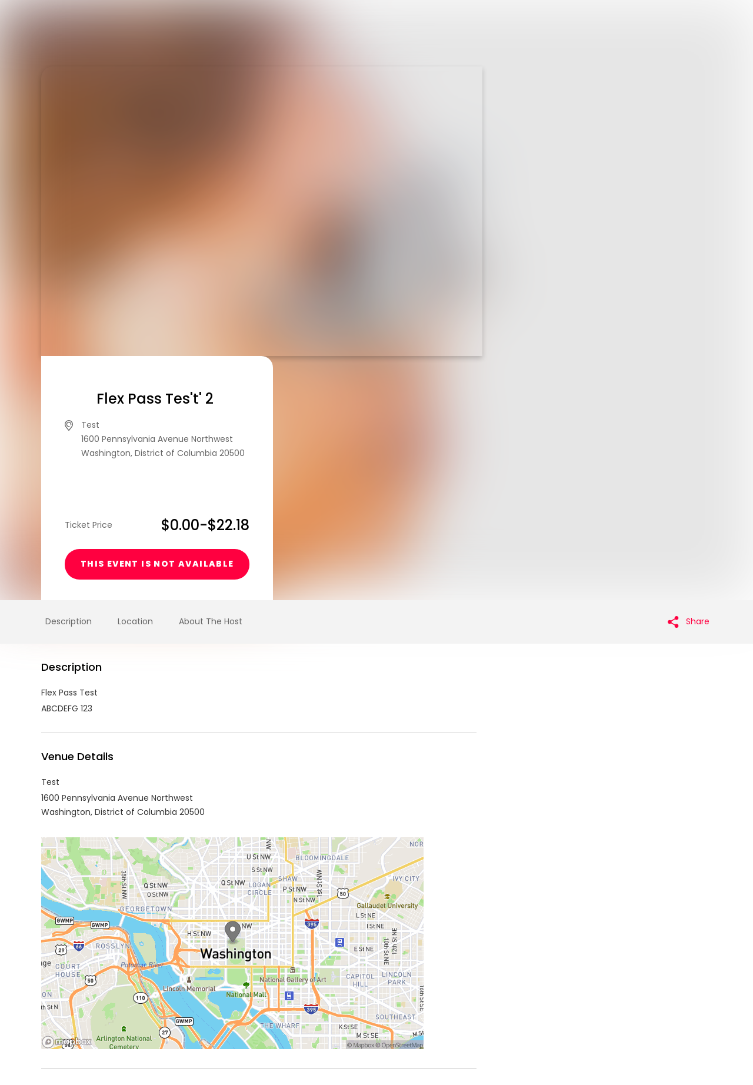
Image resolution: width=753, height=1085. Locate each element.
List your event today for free (450, 981)
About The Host (210, 377)
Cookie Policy (541, 995)
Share (688, 377)
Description (68, 377)
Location (135, 377)
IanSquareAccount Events (138, 888)
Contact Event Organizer (223, 995)
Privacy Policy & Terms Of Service (354, 995)
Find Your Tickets (469, 995)
